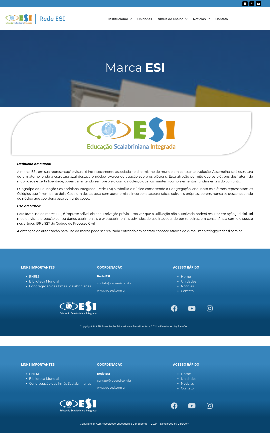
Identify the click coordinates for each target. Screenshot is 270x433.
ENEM (34, 277)
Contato (221, 19)
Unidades (144, 19)
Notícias (201, 19)
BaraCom (183, 326)
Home (186, 277)
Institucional (120, 19)
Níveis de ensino (172, 19)
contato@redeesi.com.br (114, 283)
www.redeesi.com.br (111, 290)
